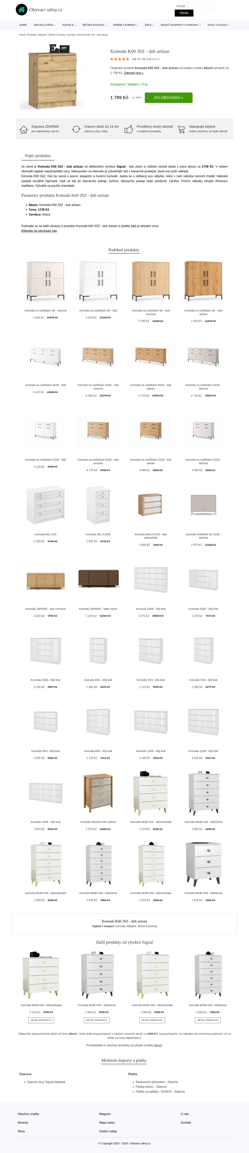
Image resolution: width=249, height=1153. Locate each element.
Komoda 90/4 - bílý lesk (98, 751)
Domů (23, 25)
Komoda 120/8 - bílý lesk (203, 751)
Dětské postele (93, 25)
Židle (148, 25)
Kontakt (186, 1122)
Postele (68, 25)
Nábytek (42, 34)
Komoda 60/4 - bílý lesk (98, 679)
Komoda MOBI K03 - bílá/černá (203, 893)
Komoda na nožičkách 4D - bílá (98, 310)
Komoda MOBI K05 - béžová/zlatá (45, 893)
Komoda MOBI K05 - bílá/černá (203, 821)
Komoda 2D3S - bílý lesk (203, 608)
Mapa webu (107, 1122)
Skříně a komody (124, 25)
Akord (208, 68)
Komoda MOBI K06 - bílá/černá (98, 893)
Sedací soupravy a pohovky (180, 25)
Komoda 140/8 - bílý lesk (151, 608)
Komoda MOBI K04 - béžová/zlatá (150, 821)
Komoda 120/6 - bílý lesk (151, 751)
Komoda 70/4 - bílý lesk (203, 679)
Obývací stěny (43, 25)
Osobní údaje (108, 1131)
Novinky (23, 1122)
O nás (185, 1114)
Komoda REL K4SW (98, 534)
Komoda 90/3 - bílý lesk (46, 751)
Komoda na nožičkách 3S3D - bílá (45, 385)
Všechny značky (28, 1114)
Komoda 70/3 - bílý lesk (151, 679)
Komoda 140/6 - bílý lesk (45, 821)
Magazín (105, 1114)
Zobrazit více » (134, 72)
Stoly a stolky (218, 25)
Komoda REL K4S (45, 534)
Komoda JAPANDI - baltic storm (98, 608)
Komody (71, 34)
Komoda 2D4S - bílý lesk (45, 679)
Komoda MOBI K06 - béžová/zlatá (150, 893)
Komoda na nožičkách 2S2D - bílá (45, 459)
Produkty (31, 34)
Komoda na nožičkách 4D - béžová (45, 310)
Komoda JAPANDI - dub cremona (46, 608)
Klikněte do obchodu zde (39, 230)
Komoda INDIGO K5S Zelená (98, 821)
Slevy (21, 1131)
